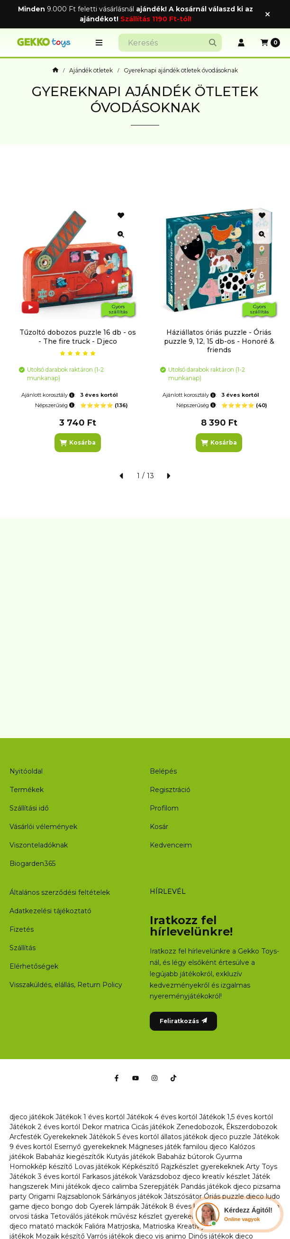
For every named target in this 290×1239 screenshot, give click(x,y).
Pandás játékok (206, 1186)
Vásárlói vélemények (43, 826)
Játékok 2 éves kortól (44, 1127)
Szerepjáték (159, 1186)
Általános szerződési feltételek (59, 892)
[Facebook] (116, 1078)
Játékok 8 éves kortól (176, 1206)
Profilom (164, 808)
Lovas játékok (97, 1166)
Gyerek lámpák (114, 1206)
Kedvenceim (171, 845)
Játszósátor (183, 1196)
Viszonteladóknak (38, 845)
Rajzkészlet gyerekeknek (202, 1166)
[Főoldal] (55, 70)
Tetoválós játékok (79, 1216)
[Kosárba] (77, 442)
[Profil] (241, 42)
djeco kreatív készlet (216, 1176)
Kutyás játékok (130, 1156)
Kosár (159, 826)
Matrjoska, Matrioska (141, 1226)
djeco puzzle (230, 1136)
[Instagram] (154, 1078)
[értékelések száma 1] (78, 353)
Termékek (26, 789)
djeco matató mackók (45, 1226)
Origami (41, 1196)
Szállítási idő (29, 808)
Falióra (94, 1226)
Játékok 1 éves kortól (90, 1117)
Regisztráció (170, 789)
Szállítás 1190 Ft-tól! (155, 19)
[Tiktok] (173, 1078)
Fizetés (21, 929)
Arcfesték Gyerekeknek (48, 1136)
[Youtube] (135, 1078)
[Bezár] (267, 14)
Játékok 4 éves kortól (162, 1117)
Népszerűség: (55, 405)
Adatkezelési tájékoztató (50, 911)
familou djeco (205, 1146)
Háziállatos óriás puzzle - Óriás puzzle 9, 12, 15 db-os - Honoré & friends (219, 341)
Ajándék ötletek (91, 70)
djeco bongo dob (59, 1206)
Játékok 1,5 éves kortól (236, 1117)
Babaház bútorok (185, 1156)
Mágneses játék (154, 1146)
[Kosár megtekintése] (270, 42)
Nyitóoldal (26, 771)
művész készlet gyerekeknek (159, 1216)
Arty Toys (261, 1166)
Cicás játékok (152, 1127)
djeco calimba (114, 1186)
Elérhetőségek (33, 966)
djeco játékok (31, 1117)
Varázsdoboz (160, 1176)
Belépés (163, 771)
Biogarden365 (32, 863)
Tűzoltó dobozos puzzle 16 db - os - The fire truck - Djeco (77, 336)
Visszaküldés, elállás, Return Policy (65, 985)
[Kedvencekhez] (120, 215)
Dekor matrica (105, 1127)
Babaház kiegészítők (70, 1156)
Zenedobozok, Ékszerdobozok (226, 1127)
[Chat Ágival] (236, 1214)
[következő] (168, 475)
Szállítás (22, 948)
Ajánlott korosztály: (48, 395)
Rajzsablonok (78, 1196)
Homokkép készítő (40, 1166)
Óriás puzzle (224, 1196)
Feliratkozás (183, 1021)
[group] (145, 327)
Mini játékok (70, 1186)
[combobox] (170, 42)
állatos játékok (184, 1136)
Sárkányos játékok (132, 1196)
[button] (99, 42)
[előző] (121, 475)
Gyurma (229, 1156)
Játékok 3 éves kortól (44, 1176)
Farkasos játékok (109, 1176)
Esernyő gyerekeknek (90, 1146)
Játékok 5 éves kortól (124, 1136)
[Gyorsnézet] (120, 234)
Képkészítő (140, 1166)
